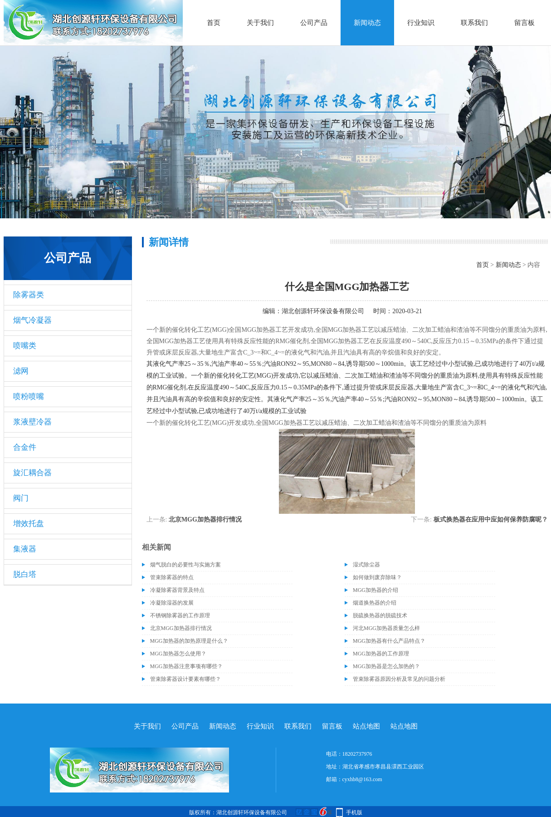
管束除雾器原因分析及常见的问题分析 (399, 679)
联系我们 (474, 22)
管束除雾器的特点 (172, 577)
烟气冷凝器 (32, 320)
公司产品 (313, 22)
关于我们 (260, 22)
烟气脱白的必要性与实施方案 (185, 564)
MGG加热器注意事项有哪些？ (186, 666)
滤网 (21, 371)
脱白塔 (24, 574)
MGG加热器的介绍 (375, 590)
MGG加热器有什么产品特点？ (389, 641)
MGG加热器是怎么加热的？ (386, 666)
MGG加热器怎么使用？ (178, 653)
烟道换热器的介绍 (374, 603)
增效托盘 (28, 523)
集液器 (24, 549)
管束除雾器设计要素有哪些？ (185, 679)
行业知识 (420, 22)
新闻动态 (367, 22)
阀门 (21, 498)
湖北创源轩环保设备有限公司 (323, 311)
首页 (213, 22)
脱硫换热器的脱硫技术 (380, 615)
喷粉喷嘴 (28, 396)
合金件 (24, 447)
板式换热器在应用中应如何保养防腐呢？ (491, 519)
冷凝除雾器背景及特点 (177, 590)
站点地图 (366, 726)
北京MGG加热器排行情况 (205, 519)
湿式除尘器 (366, 564)
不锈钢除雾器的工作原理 (180, 615)
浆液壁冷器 (32, 422)
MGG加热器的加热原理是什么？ (189, 641)
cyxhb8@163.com (362, 779)
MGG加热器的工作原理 (381, 653)
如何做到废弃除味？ (377, 577)
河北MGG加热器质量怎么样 (386, 628)
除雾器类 (28, 294)
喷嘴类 (24, 345)
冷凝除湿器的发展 (172, 603)
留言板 (524, 22)
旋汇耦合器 (32, 472)
